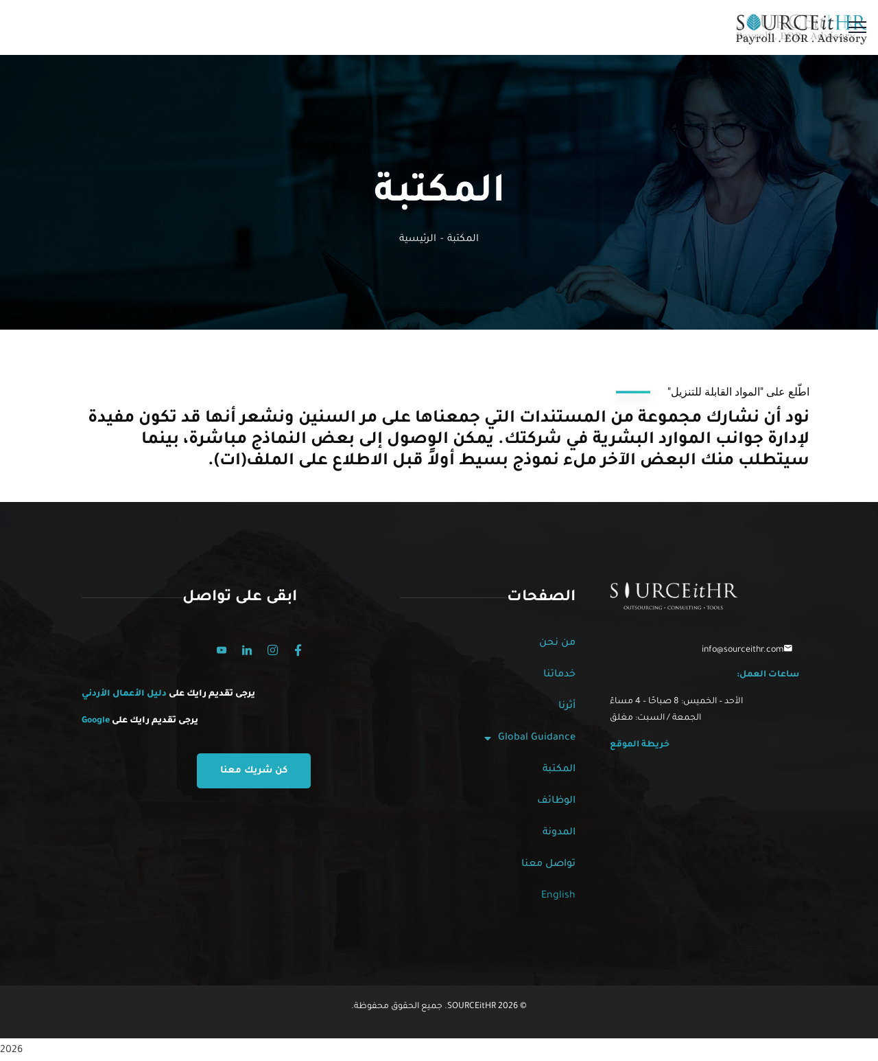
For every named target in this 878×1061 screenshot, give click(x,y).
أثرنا (567, 706)
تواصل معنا (548, 864)
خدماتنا (559, 675)
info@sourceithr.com (743, 650)
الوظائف (556, 801)
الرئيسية (417, 239)
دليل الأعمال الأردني (125, 694)
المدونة (559, 833)
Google (96, 721)
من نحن (557, 643)
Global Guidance (530, 738)
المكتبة (559, 769)
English (558, 896)
